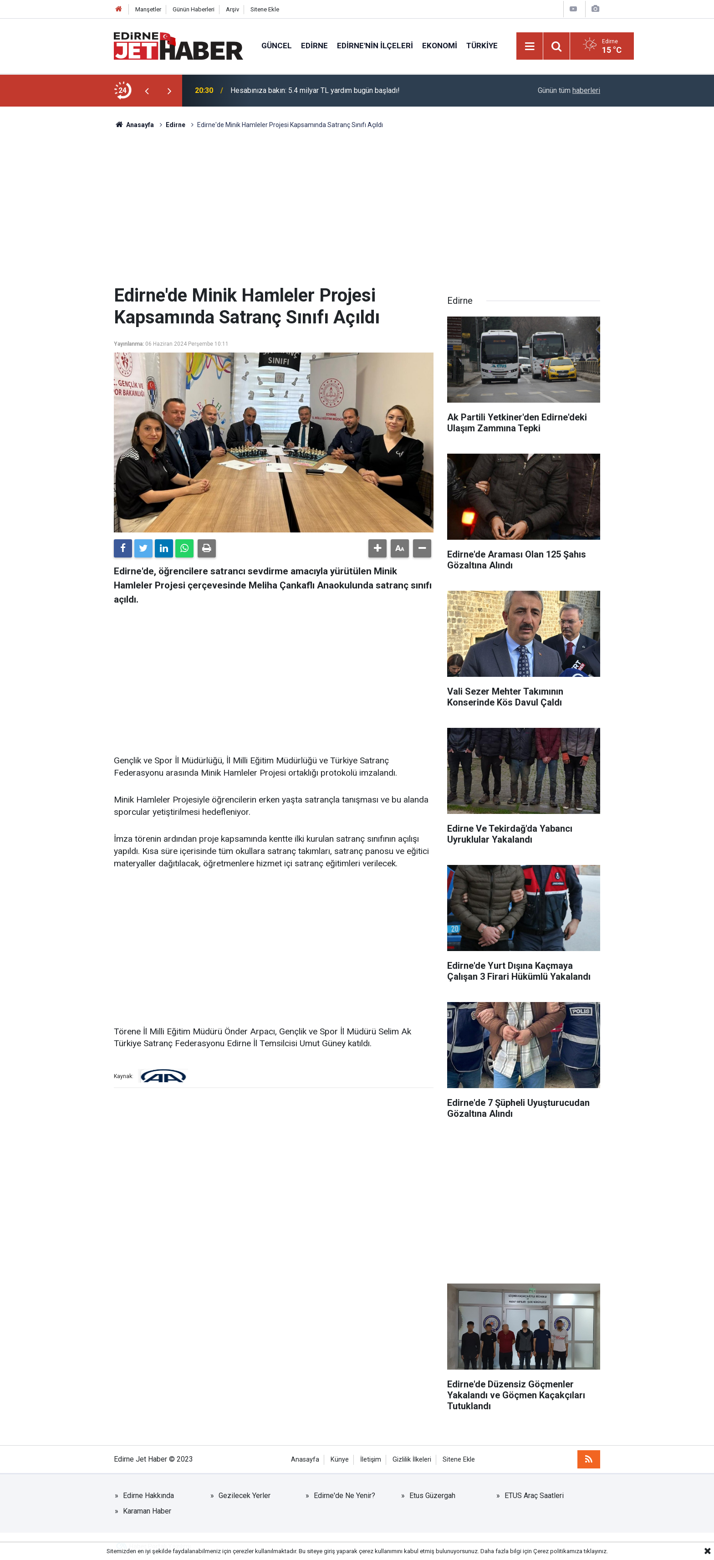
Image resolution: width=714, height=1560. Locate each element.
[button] (377, 548)
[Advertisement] (357, 207)
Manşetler (148, 9)
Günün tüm (569, 90)
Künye (340, 1459)
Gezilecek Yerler (244, 1495)
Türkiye (482, 45)
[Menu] (530, 46)
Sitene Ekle (264, 9)
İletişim (370, 1459)
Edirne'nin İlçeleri (375, 45)
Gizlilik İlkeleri (412, 1459)
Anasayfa (305, 1459)
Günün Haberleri (193, 9)
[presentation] (146, 90)
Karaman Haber (147, 1511)
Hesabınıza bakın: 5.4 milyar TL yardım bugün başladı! (315, 90)
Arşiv (232, 9)
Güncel (276, 45)
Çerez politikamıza (557, 1551)
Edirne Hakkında (148, 1495)
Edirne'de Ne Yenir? (344, 1495)
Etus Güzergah (432, 1495)
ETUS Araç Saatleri (534, 1495)
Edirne (314, 45)
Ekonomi (439, 45)
